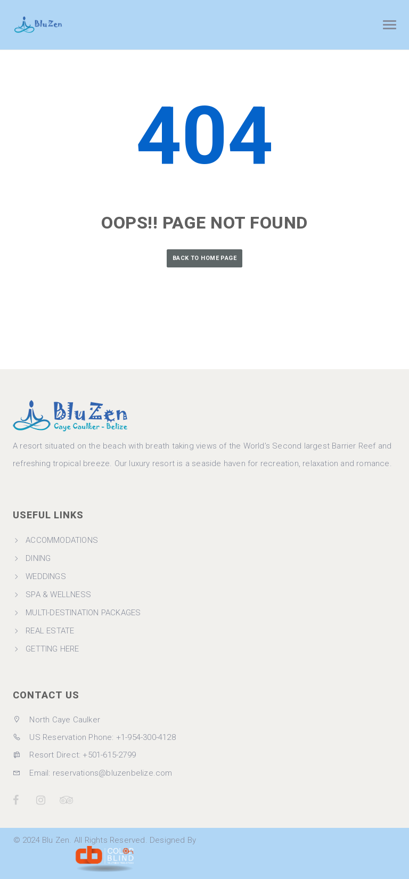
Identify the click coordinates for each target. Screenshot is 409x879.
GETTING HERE (52, 649)
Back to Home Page (204, 258)
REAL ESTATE (50, 631)
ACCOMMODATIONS (62, 540)
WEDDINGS (46, 576)
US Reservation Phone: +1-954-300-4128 (94, 737)
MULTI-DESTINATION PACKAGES (83, 612)
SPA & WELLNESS (58, 594)
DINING (38, 558)
